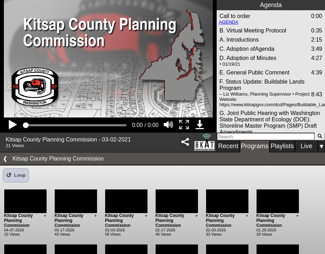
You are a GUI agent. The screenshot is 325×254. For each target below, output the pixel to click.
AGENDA (229, 22)
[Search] (266, 136)
